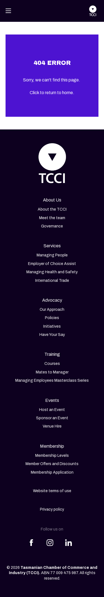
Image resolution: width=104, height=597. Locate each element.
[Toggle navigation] (8, 11)
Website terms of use (52, 491)
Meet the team (52, 218)
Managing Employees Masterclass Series (52, 380)
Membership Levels (52, 455)
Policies (52, 318)
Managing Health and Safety (52, 272)
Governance (52, 226)
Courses (52, 364)
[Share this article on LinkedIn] (68, 539)
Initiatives (52, 326)
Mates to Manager (52, 372)
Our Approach (52, 309)
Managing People (52, 255)
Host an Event (52, 410)
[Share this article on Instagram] (49, 539)
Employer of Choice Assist (52, 264)
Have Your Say (52, 335)
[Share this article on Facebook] (31, 539)
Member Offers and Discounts (52, 464)
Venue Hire (52, 426)
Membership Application (52, 472)
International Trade (52, 280)
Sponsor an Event (52, 418)
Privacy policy (52, 509)
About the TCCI (52, 209)
